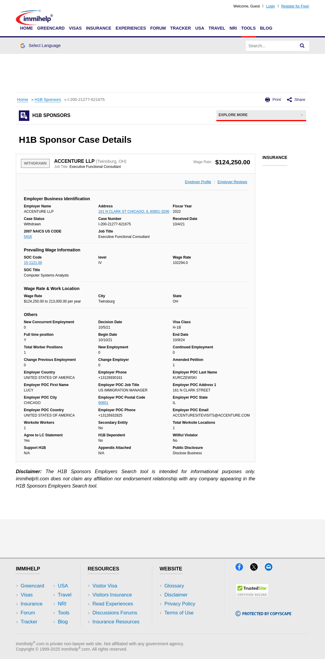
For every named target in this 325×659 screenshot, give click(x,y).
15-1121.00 (33, 263)
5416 (28, 237)
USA (199, 28)
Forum (158, 28)
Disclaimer (176, 595)
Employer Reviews (232, 182)
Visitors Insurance (112, 595)
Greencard (51, 28)
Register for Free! (295, 6)
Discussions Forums (114, 613)
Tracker (180, 28)
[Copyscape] (263, 614)
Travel (217, 28)
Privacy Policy (179, 604)
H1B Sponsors (48, 99)
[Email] (271, 569)
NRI (233, 28)
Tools (248, 28)
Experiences (131, 28)
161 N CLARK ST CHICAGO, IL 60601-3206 (133, 211)
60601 (103, 403)
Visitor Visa (104, 586)
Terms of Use (179, 613)
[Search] (302, 46)
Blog (266, 28)
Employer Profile (198, 182)
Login (270, 6)
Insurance (98, 28)
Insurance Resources (115, 622)
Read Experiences (112, 604)
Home (26, 28)
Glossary (174, 586)
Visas (75, 28)
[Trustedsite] (252, 595)
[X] (257, 569)
